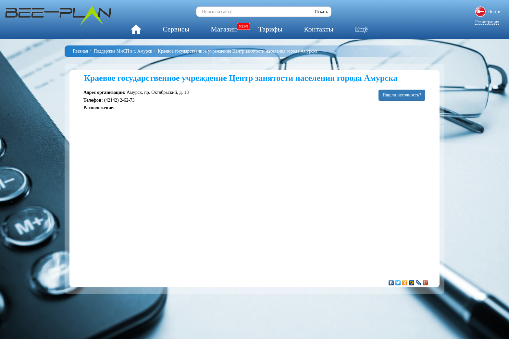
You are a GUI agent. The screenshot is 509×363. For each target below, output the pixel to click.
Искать (321, 11)
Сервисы (176, 29)
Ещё (361, 29)
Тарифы (270, 29)
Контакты (318, 29)
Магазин (224, 29)
